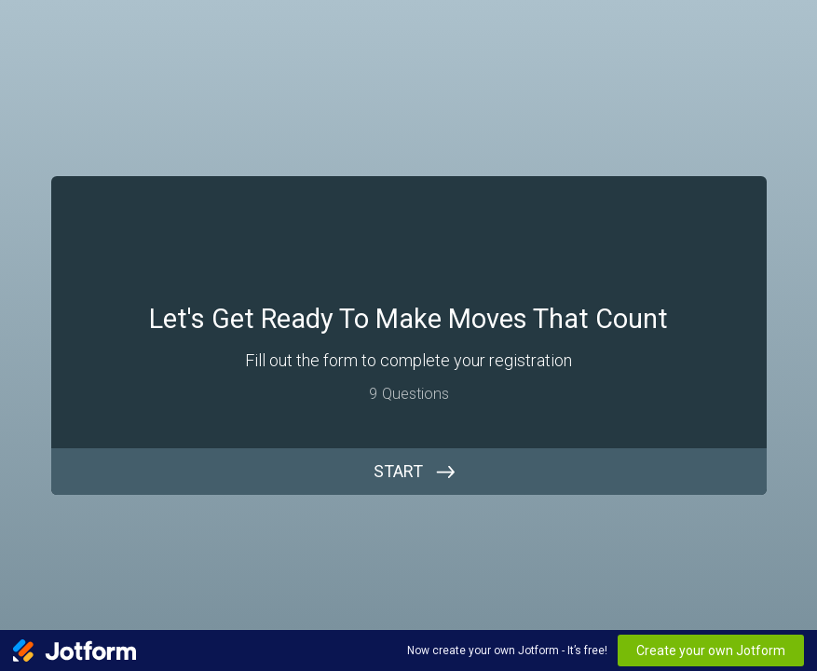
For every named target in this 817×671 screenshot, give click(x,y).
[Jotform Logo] (74, 650)
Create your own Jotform (710, 650)
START (398, 471)
